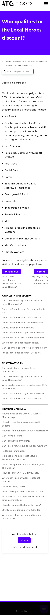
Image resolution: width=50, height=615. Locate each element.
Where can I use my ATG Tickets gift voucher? (21, 479)
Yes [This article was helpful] (26, 540)
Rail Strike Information (13, 451)
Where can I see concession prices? (20, 342)
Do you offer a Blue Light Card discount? (23, 332)
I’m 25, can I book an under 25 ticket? (21, 352)
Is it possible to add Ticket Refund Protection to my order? (19, 457)
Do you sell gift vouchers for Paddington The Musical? (23, 466)
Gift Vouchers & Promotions (37, 61)
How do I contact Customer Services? (21, 505)
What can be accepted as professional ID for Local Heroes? (25, 386)
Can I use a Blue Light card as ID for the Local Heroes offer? (22, 302)
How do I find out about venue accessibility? (25, 430)
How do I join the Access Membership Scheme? (21, 424)
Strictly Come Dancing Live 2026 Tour (21, 510)
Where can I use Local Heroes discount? (23, 337)
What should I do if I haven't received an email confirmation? (23, 498)
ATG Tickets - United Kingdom (13, 61)
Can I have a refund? (12, 435)
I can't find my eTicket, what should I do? (23, 491)
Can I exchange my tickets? (16, 440)
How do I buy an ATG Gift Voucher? (20, 473)
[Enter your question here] (18, 71)
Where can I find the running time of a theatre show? (21, 516)
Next (41, 272)
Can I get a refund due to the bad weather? (24, 446)
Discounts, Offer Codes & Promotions (18, 65)
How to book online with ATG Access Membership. (21, 415)
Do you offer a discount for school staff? (22, 317)
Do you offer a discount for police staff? (22, 322)
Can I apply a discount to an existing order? (24, 347)
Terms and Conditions (25, 611)
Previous (12, 272)
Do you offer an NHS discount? (18, 327)
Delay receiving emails (13, 486)
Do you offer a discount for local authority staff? (23, 310)
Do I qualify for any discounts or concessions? (18, 369)
